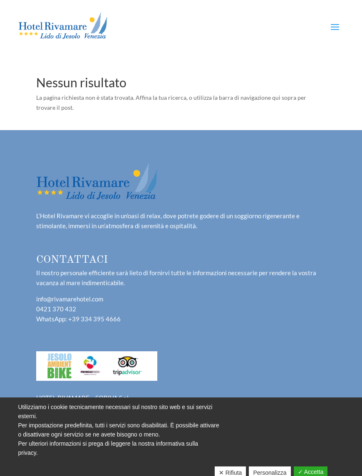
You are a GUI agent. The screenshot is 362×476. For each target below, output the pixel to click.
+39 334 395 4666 (94, 319)
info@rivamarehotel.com (69, 299)
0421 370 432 (56, 309)
